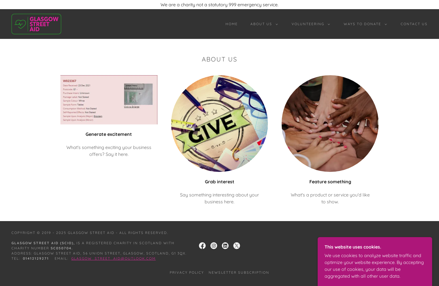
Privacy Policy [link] (187, 272)
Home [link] (232, 24)
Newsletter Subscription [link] (239, 272)
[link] (36, 23)
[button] (263, 24)
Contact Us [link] (414, 24)
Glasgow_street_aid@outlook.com (113, 258)
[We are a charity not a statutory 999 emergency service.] (219, 4)
